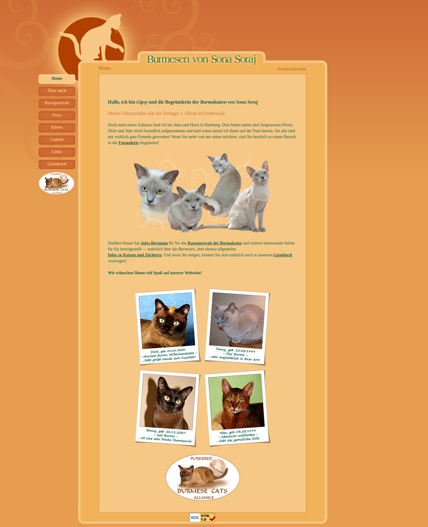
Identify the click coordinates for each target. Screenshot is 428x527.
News (57, 115)
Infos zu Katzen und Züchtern (134, 255)
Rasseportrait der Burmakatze (215, 243)
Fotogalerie (129, 143)
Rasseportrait (57, 103)
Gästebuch (57, 164)
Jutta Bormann (154, 243)
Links (57, 151)
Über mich (57, 90)
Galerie (56, 139)
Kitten (56, 127)
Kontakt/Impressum (292, 68)
